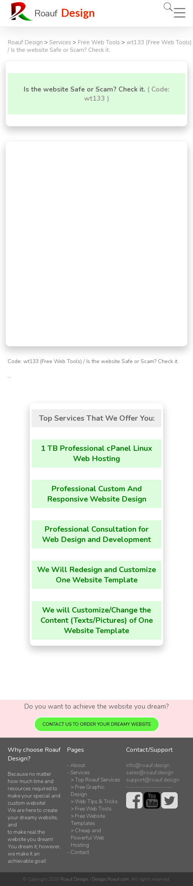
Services (60, 42)
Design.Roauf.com (110, 879)
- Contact (78, 852)
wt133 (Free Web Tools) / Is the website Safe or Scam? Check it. (100, 46)
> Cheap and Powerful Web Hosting (87, 838)
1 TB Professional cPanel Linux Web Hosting (96, 453)
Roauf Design (25, 42)
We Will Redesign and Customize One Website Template (96, 574)
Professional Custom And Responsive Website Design (96, 494)
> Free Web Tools (91, 808)
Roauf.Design (74, 879)
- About (76, 765)
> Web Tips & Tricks (94, 801)
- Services (78, 772)
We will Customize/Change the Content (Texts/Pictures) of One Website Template (97, 620)
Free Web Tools (99, 42)
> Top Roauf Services (95, 779)
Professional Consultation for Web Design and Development (96, 534)
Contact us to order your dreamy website (96, 724)
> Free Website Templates (88, 819)
